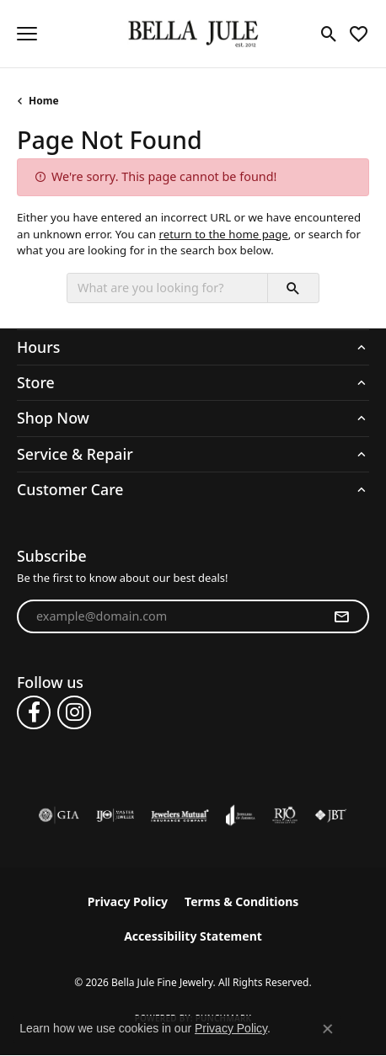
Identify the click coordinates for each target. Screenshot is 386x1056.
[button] (329, 34)
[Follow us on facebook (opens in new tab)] (34, 712)
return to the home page (223, 234)
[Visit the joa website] (240, 815)
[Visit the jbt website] (330, 815)
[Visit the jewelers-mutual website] (180, 815)
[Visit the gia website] (59, 815)
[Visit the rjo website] (285, 815)
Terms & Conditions (241, 901)
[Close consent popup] (328, 1029)
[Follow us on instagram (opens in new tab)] (74, 712)
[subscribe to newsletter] (341, 616)
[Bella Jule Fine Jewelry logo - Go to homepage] (193, 34)
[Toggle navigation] (27, 33)
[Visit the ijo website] (115, 815)
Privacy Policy (128, 901)
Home (44, 100)
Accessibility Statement (193, 936)
